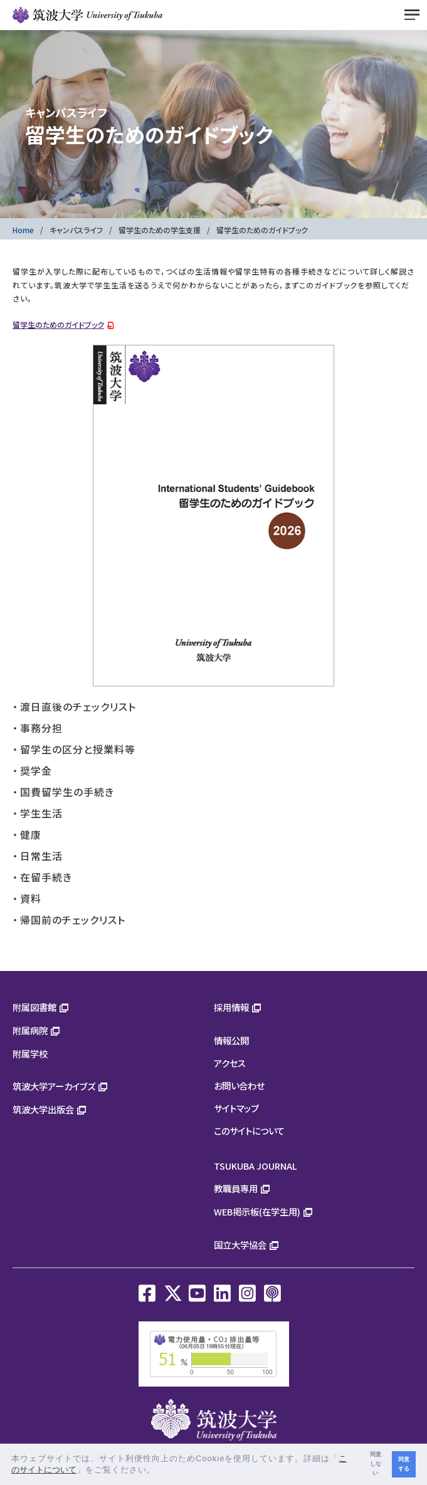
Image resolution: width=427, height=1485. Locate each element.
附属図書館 (34, 1007)
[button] (160, 1470)
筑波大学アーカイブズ (54, 1086)
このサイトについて (249, 1130)
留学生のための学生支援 (160, 229)
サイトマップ (236, 1108)
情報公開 (231, 1040)
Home (23, 229)
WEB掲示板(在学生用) (257, 1211)
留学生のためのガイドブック (58, 324)
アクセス (230, 1062)
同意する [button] (403, 1464)
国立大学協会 (240, 1244)
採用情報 (231, 1007)
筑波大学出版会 (43, 1109)
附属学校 (30, 1053)
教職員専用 (236, 1188)
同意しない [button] (375, 1463)
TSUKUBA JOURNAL (255, 1165)
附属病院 (30, 1030)
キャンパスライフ (76, 229)
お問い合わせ (239, 1085)
